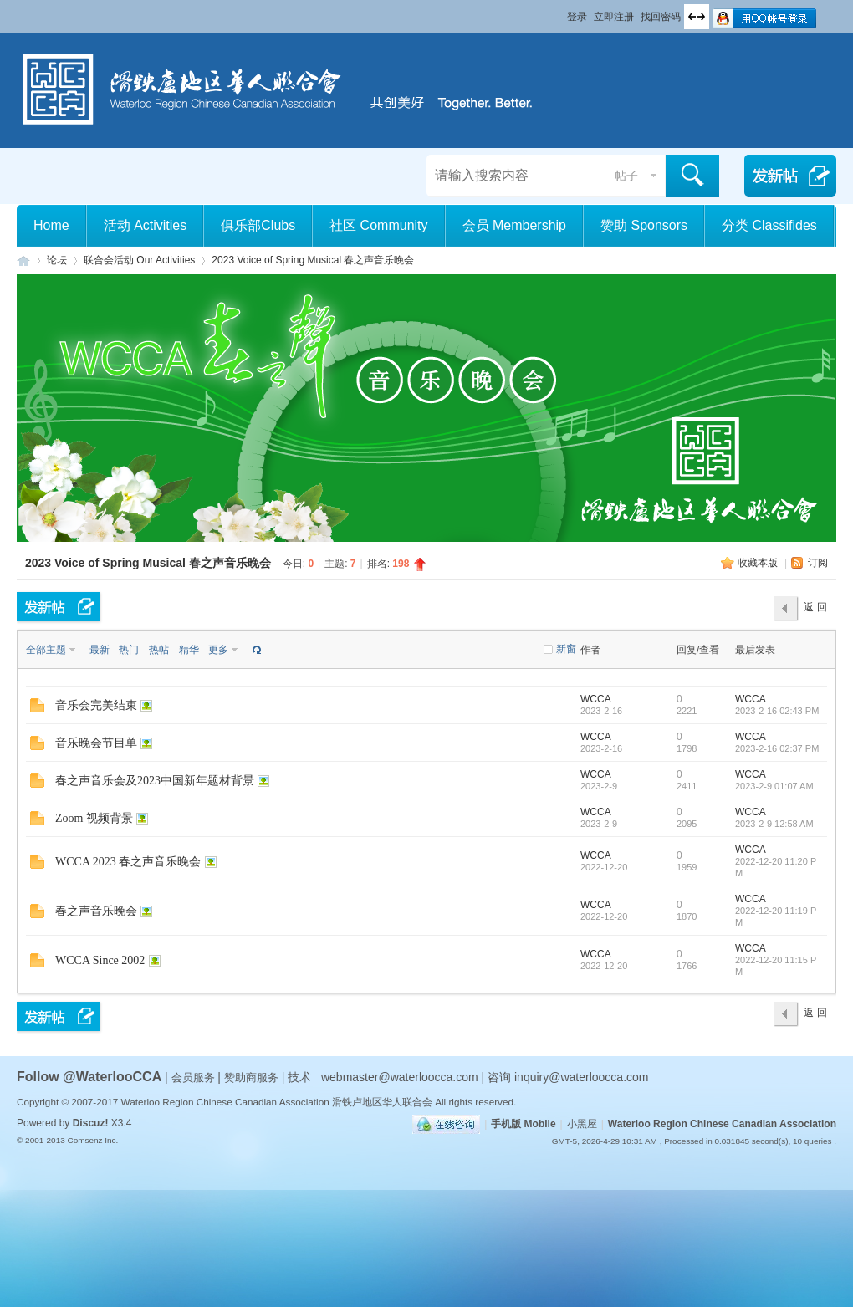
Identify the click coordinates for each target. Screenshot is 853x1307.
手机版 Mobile (523, 1124)
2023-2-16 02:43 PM (777, 711)
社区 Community (378, 225)
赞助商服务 (251, 1077)
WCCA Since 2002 (100, 960)
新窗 (566, 649)
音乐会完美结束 (96, 705)
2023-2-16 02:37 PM (777, 748)
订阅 (818, 563)
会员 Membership (514, 225)
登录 (577, 17)
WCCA (595, 699)
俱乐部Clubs (258, 225)
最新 (99, 650)
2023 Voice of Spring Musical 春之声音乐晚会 (313, 260)
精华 (189, 650)
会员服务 (194, 1077)
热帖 (159, 650)
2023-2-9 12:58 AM (774, 824)
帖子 (626, 175)
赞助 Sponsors (643, 225)
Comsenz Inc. (92, 1140)
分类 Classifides (769, 225)
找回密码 (661, 17)
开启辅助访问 (559, 11)
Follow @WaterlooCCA (89, 1077)
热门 (129, 650)
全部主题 (46, 650)
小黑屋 (582, 1124)
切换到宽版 (696, 16)
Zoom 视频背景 (94, 818)
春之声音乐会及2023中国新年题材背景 (154, 780)
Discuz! (91, 1123)
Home (51, 225)
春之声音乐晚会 (96, 911)
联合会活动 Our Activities (139, 260)
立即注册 (614, 17)
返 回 (815, 607)
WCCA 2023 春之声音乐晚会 (128, 861)
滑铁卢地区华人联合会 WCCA (23, 260)
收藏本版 (759, 563)
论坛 (57, 260)
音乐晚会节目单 (96, 743)
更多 (218, 650)
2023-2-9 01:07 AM (774, 786)
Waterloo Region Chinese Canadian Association (722, 1124)
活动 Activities (145, 225)
